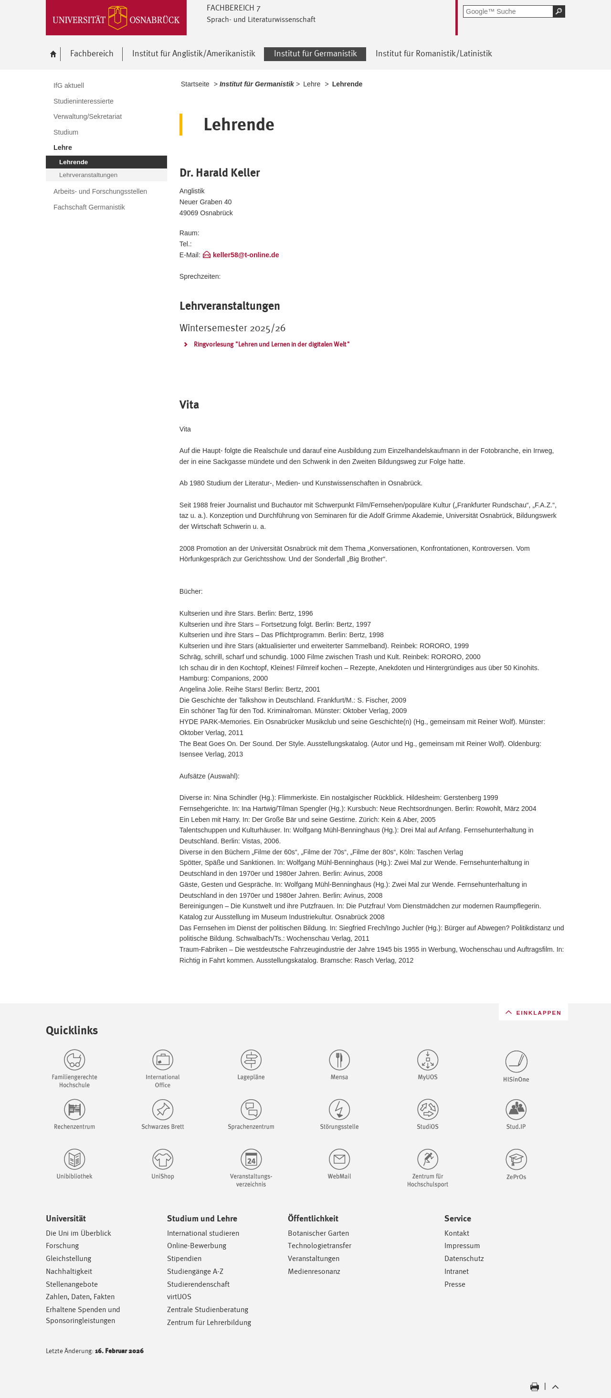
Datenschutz (464, 1258)
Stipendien (184, 1258)
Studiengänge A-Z (195, 1271)
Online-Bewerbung (196, 1245)
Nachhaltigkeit (69, 1271)
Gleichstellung (68, 1258)
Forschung (62, 1245)
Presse (454, 1284)
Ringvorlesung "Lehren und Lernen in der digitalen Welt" (272, 344)
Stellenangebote (72, 1284)
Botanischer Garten (318, 1233)
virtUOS (179, 1296)
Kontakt (456, 1233)
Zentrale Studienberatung (207, 1309)
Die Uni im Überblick (78, 1233)
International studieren (203, 1233)
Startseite (195, 84)
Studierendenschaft (198, 1284)
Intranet (456, 1271)
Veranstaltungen (313, 1258)
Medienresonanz (314, 1271)
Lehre (311, 84)
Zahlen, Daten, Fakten (80, 1296)
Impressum (462, 1245)
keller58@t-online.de (246, 255)
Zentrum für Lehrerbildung (209, 1322)
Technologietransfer (319, 1245)
